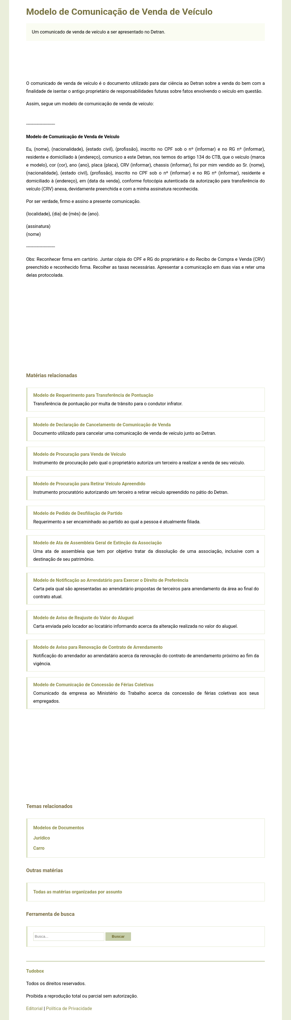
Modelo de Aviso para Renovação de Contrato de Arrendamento (98, 647)
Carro (39, 848)
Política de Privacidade (69, 1008)
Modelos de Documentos (58, 827)
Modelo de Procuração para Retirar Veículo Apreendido (89, 483)
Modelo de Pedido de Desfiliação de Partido (77, 513)
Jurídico (41, 838)
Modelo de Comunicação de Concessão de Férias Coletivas (93, 684)
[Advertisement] (145, 59)
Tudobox (35, 971)
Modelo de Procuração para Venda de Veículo (79, 454)
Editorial (34, 1008)
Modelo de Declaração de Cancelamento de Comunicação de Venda (102, 424)
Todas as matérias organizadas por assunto (77, 892)
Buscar (118, 936)
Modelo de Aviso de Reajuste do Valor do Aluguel (83, 617)
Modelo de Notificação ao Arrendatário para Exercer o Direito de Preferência (110, 580)
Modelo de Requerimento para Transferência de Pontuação (93, 395)
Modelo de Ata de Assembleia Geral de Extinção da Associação (97, 542)
